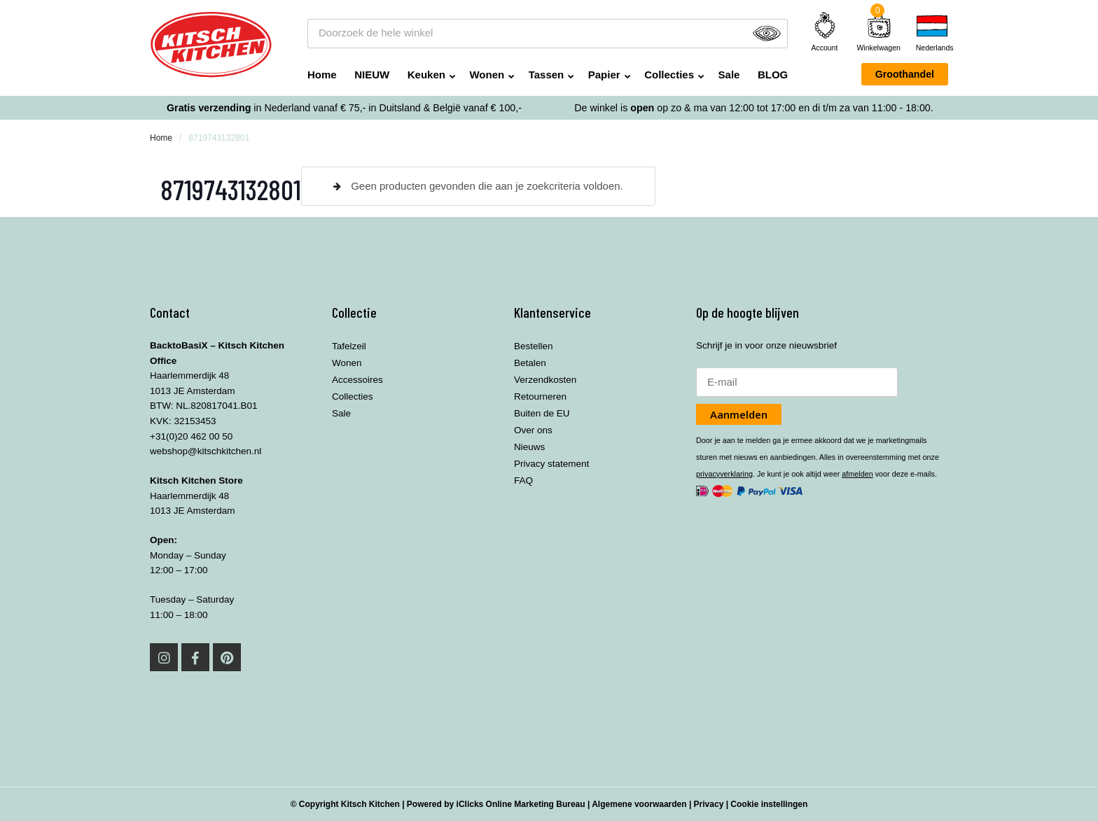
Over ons (533, 430)
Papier (604, 74)
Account (825, 31)
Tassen (546, 74)
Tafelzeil (349, 346)
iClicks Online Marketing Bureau (521, 804)
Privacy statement (551, 463)
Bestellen (533, 346)
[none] (932, 33)
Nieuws (529, 447)
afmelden (857, 474)
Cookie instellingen (768, 804)
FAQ (523, 480)
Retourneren (540, 396)
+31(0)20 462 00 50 (191, 436)
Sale (729, 74)
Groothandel (904, 74)
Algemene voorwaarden (639, 804)
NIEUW (371, 74)
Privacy (709, 804)
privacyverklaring (724, 474)
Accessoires (357, 379)
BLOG (773, 74)
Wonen (486, 74)
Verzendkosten (545, 379)
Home (322, 74)
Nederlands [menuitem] (932, 48)
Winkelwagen (878, 47)
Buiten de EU (542, 413)
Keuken (426, 74)
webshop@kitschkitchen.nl (205, 451)
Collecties (669, 74)
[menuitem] (932, 33)
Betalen (530, 363)
